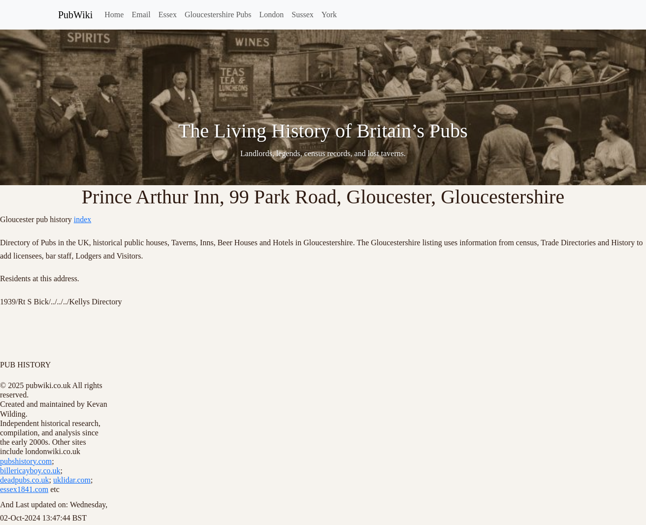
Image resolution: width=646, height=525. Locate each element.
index (83, 219)
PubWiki (75, 14)
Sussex (302, 14)
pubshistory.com (26, 461)
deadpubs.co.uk (24, 480)
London (271, 14)
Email (140, 14)
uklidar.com (72, 480)
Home (114, 14)
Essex (168, 14)
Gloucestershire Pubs (218, 14)
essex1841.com (24, 489)
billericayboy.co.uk (30, 470)
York (329, 14)
